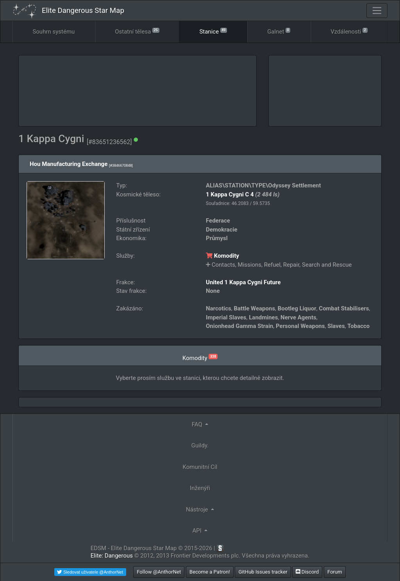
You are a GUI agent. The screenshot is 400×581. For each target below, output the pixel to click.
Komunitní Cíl (200, 467)
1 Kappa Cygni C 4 (230, 194)
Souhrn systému (53, 31)
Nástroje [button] (197, 509)
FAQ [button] (198, 424)
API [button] (198, 530)
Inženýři (200, 488)
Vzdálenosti (348, 31)
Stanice (213, 31)
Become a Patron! (209, 572)
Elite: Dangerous (112, 555)
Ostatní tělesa (137, 31)
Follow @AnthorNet (159, 572)
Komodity (222, 255)
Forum (334, 572)
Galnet (278, 31)
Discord (307, 572)
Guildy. (200, 445)
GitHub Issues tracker (262, 572)
